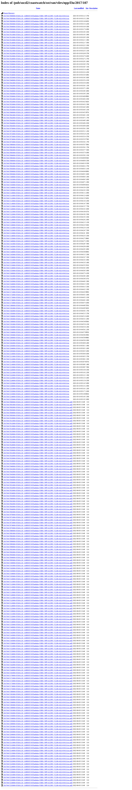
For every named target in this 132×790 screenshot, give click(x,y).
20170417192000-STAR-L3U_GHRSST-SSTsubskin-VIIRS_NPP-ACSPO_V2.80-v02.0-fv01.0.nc (36, 327)
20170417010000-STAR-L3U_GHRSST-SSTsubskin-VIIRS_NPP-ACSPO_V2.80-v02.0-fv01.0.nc (36, 32)
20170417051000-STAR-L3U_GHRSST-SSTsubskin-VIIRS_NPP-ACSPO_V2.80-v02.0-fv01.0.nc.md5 (38, 485)
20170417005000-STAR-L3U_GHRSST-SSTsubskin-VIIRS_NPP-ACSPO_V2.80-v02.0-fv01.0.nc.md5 (38, 415)
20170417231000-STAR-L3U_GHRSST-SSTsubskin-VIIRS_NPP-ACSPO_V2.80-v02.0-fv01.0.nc (36, 388)
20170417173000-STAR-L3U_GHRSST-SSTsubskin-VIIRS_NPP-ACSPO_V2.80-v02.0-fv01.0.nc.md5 (38, 683)
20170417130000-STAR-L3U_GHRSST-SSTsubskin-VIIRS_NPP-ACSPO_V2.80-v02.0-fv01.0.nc (36, 225)
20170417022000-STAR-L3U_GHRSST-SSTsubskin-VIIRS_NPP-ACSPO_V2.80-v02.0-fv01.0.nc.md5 (38, 439)
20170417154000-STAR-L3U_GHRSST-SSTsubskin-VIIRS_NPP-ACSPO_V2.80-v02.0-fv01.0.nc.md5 (38, 654)
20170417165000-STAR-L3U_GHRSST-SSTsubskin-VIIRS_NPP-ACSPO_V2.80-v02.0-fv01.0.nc (36, 287)
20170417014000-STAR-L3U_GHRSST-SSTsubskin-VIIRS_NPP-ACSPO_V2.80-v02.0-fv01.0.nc (36, 43)
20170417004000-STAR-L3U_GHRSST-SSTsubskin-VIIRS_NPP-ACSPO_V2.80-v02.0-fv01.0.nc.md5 (38, 413)
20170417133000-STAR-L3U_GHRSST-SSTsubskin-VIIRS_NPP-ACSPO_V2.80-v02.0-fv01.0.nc (36, 233)
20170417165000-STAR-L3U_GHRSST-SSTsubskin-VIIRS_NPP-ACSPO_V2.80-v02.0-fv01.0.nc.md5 (38, 673)
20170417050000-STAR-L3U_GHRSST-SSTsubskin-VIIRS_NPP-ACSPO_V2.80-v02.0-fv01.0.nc (36, 96)
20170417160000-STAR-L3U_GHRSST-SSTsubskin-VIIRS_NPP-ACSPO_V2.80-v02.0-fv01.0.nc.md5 (38, 659)
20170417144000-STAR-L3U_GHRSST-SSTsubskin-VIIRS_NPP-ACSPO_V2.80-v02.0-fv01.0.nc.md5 (38, 638)
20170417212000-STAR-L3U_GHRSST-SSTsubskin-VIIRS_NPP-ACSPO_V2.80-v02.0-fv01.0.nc (36, 359)
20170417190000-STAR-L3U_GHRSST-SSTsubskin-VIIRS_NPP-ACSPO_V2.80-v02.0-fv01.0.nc (36, 321)
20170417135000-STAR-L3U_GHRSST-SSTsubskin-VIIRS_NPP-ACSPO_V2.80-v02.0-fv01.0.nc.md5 (38, 624)
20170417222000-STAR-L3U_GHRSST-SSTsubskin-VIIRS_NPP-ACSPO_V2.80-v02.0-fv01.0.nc (36, 375)
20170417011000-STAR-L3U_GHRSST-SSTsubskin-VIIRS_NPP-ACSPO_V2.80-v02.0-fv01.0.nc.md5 (38, 421)
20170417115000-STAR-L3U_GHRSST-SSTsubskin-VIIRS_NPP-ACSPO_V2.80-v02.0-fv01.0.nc (36, 206)
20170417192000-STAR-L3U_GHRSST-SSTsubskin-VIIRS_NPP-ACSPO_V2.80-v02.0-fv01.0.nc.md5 (38, 713)
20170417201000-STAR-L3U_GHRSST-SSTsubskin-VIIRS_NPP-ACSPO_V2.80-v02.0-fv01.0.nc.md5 (38, 726)
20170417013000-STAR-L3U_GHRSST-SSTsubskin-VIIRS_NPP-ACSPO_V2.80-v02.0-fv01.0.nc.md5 (38, 426)
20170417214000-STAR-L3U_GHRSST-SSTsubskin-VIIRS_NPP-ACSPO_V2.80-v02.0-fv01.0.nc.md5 (38, 750)
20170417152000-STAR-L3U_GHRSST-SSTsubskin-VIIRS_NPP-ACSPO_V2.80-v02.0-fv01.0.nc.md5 (38, 649)
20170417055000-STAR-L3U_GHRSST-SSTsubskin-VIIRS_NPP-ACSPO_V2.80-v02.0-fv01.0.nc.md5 (38, 496)
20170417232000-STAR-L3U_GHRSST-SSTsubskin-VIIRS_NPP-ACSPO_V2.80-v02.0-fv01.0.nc (36, 391)
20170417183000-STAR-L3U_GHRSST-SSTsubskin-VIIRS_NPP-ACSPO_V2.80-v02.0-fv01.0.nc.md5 (38, 699)
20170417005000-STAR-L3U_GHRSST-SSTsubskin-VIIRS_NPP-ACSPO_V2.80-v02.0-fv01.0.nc (36, 29)
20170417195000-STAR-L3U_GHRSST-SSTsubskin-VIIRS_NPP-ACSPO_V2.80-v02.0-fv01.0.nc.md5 (38, 721)
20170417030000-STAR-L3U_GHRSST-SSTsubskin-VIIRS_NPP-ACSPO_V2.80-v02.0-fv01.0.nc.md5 (38, 450)
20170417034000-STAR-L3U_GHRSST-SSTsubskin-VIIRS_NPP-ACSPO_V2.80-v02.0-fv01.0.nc (36, 75)
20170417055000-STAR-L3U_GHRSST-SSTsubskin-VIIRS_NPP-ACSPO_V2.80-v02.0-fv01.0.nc (36, 110)
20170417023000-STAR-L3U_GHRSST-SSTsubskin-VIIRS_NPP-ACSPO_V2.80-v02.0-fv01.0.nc (36, 56)
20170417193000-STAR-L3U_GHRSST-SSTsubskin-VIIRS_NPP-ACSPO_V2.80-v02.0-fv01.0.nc (36, 329)
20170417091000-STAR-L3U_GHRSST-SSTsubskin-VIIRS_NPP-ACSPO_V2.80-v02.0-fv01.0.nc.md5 (38, 549)
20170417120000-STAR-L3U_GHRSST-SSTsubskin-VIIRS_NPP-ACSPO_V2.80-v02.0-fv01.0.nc (36, 209)
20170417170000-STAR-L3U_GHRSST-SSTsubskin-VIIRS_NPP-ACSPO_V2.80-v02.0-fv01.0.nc (36, 289)
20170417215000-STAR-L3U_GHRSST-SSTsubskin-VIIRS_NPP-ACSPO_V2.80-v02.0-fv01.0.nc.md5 (38, 753)
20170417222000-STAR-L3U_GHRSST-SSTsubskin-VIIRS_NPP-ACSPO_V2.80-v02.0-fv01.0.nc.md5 (38, 761)
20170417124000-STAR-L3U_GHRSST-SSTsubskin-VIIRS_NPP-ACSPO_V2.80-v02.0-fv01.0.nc (36, 219)
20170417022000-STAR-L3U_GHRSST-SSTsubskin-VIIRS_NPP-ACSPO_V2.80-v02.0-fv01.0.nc (36, 53)
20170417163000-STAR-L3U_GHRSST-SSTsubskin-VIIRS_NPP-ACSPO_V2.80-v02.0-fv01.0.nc (36, 281)
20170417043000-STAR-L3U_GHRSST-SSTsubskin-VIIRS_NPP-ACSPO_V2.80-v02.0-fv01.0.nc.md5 (38, 474)
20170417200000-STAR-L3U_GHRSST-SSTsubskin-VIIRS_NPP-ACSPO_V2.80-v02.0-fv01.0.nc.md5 (38, 724)
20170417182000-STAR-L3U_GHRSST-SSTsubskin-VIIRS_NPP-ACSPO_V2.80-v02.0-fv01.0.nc (36, 311)
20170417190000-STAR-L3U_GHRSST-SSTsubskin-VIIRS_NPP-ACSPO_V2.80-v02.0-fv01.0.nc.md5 (38, 708)
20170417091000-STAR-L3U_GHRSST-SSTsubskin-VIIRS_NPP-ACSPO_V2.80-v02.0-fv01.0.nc (36, 163)
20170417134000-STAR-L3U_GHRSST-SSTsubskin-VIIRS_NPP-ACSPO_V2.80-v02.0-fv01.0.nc (36, 236)
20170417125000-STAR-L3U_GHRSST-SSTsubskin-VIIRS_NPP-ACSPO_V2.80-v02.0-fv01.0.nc (36, 222)
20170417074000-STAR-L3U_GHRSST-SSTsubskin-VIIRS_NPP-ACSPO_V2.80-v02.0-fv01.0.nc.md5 (38, 525)
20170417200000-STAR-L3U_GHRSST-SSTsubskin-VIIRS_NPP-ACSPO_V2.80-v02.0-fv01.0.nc (36, 337)
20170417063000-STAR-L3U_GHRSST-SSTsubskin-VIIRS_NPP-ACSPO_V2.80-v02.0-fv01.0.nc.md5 (38, 506)
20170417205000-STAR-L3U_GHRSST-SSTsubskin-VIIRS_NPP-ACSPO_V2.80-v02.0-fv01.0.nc (36, 351)
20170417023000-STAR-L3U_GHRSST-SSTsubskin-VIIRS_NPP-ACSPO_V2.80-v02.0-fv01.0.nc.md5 (38, 442)
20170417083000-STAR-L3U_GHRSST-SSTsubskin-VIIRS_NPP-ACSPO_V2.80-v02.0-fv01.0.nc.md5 (38, 539)
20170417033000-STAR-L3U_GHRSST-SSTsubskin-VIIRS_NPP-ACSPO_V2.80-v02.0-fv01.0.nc (36, 72)
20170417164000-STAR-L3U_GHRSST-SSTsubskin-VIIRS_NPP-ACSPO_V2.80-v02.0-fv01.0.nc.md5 (38, 670)
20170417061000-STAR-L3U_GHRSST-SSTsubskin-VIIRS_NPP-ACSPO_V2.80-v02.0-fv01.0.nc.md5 (38, 501)
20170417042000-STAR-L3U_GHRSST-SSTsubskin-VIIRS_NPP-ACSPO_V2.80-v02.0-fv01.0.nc (36, 85)
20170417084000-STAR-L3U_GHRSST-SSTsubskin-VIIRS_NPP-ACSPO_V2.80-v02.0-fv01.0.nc (36, 155)
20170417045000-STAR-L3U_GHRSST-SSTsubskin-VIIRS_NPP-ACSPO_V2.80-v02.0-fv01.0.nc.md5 (38, 480)
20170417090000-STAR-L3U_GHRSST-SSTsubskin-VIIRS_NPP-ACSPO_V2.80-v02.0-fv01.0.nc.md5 (38, 547)
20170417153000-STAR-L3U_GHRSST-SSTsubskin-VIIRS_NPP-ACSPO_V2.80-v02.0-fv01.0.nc (36, 265)
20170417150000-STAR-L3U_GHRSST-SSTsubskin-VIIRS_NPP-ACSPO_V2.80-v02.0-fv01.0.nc (36, 257)
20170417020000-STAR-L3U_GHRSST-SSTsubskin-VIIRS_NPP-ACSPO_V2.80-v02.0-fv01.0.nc (36, 48)
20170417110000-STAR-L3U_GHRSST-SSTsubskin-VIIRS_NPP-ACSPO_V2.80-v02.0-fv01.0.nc (36, 193)
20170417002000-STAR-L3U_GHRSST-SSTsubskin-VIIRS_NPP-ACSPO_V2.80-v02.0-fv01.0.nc (36, 21)
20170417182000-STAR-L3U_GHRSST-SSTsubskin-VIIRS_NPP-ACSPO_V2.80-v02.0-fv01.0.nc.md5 (38, 697)
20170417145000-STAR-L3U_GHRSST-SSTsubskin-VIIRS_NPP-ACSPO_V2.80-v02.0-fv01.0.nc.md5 (38, 640)
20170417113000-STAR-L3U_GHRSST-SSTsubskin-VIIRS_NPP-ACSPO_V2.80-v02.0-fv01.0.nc (36, 201)
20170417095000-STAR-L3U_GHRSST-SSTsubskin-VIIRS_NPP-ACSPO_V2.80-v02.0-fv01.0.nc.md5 (38, 560)
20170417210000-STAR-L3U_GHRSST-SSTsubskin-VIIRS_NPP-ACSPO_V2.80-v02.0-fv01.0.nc (36, 354)
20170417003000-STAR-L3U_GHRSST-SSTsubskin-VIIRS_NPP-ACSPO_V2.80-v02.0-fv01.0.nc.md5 (38, 410)
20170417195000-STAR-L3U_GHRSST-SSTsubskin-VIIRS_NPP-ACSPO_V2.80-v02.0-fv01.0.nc (36, 335)
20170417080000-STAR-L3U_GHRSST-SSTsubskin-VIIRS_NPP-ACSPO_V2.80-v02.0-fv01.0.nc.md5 (38, 531)
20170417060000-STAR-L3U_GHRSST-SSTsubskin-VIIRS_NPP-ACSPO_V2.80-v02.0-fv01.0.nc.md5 (38, 498)
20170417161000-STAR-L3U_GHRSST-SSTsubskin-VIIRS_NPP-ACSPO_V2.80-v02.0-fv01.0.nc (36, 276)
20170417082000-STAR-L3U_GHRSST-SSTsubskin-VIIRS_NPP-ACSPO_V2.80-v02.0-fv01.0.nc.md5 (38, 536)
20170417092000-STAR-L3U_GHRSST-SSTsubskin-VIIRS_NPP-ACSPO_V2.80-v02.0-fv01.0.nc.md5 (38, 552)
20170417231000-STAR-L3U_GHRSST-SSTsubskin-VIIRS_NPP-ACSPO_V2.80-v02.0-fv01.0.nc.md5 (38, 775)
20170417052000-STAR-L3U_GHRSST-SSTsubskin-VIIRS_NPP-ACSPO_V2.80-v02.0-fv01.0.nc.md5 (38, 488)
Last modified (79, 8)
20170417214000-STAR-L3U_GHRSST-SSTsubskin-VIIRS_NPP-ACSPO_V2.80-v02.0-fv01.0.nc (36, 364)
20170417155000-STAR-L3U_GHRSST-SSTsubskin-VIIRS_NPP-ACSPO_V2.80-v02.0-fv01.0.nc (36, 270)
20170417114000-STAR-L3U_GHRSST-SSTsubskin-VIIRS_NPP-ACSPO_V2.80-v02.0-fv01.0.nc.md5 (38, 590)
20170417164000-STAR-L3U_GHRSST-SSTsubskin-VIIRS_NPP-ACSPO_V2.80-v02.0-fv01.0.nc (36, 284)
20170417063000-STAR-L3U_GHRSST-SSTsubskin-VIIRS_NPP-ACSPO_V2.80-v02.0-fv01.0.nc (36, 120)
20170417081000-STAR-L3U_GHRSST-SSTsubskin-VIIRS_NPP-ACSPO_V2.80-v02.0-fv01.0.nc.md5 (38, 533)
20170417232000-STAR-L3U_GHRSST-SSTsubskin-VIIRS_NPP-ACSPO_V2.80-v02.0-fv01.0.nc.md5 (38, 777)
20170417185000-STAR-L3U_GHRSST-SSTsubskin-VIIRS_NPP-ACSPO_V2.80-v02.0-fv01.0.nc (36, 319)
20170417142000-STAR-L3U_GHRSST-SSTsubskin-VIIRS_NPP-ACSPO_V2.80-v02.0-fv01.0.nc (36, 246)
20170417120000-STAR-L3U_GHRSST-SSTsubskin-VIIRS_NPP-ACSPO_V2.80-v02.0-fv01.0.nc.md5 (38, 595)
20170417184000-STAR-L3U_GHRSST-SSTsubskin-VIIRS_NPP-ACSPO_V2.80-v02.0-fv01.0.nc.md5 (38, 702)
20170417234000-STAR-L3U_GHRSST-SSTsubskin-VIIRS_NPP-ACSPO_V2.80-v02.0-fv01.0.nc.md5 (38, 783)
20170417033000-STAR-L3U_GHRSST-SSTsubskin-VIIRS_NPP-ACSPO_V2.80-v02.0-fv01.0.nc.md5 (38, 458)
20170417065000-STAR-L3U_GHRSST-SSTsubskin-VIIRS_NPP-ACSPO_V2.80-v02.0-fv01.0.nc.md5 (38, 512)
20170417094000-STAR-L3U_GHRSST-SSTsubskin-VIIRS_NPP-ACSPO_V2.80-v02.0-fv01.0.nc (36, 171)
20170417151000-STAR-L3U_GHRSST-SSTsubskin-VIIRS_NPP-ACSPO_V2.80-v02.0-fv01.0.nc (36, 260)
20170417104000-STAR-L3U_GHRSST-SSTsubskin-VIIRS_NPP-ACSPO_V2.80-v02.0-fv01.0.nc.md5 (38, 573)
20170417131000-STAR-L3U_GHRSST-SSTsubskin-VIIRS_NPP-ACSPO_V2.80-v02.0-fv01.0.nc (36, 228)
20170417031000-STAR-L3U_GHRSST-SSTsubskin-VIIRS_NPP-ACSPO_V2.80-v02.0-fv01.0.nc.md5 (38, 453)
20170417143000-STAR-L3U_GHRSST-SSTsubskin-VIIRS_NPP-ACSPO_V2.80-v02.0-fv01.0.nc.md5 (38, 635)
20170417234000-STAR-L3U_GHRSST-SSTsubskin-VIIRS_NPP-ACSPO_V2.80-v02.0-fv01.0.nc (36, 396)
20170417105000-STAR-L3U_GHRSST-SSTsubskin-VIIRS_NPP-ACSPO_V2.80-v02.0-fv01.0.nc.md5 (38, 576)
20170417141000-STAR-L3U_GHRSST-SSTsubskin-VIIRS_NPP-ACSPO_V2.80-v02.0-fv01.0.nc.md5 (38, 630)
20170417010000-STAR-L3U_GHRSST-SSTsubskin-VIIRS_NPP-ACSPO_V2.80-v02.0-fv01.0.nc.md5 (38, 418)
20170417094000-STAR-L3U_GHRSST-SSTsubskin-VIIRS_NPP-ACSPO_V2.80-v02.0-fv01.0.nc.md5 (38, 557)
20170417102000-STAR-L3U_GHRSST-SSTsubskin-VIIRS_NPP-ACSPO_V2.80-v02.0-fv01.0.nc (36, 182)
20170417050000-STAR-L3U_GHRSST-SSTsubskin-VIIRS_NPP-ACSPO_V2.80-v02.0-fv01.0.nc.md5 (38, 482)
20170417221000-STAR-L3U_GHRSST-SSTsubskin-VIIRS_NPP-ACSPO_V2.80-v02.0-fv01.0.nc (36, 372)
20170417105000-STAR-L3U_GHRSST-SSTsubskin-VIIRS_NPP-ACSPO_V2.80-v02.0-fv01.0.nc (36, 190)
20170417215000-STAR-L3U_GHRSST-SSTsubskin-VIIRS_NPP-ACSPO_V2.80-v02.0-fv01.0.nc (36, 367)
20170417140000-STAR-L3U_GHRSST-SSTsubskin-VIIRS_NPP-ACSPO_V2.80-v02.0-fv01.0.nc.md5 (38, 627)
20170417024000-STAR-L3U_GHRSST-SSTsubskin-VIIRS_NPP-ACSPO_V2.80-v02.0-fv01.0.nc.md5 (38, 445)
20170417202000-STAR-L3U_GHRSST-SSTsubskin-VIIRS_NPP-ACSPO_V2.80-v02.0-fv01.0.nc (36, 343)
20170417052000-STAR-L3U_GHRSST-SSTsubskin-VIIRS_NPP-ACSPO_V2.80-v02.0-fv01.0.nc (36, 102)
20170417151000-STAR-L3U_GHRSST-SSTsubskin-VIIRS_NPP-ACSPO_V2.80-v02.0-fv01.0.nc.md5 (38, 646)
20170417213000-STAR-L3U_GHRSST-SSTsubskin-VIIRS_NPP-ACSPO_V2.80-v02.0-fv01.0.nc (36, 362)
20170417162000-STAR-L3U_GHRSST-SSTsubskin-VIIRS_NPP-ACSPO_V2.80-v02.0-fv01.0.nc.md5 (38, 665)
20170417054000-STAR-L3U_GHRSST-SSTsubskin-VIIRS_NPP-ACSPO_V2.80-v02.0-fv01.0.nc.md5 (38, 493)
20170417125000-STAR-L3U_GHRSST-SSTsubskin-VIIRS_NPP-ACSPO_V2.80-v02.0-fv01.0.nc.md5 (38, 608)
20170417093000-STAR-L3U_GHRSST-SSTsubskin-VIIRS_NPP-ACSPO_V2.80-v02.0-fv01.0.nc (36, 169)
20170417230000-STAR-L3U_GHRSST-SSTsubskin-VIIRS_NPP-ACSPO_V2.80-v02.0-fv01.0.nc (36, 386)
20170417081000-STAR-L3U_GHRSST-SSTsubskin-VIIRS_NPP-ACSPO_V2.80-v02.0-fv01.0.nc (36, 147)
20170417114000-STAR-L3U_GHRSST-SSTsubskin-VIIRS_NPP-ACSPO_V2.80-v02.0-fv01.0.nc (36, 203)
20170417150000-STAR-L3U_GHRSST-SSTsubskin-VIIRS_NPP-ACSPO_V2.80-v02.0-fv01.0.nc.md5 (38, 643)
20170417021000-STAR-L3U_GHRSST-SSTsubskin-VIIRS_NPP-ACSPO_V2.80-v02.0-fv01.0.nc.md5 (38, 437)
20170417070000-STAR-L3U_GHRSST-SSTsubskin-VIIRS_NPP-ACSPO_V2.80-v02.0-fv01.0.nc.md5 (38, 514)
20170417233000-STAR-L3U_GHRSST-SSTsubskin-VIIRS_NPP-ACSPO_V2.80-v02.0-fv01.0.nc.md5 (38, 780)
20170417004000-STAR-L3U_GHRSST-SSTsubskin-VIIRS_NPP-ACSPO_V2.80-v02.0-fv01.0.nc (36, 26)
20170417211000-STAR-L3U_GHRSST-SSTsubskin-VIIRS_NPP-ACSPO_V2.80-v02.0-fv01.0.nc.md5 (38, 742)
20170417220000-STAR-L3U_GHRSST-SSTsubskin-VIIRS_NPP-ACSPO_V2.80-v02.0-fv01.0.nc (36, 370)
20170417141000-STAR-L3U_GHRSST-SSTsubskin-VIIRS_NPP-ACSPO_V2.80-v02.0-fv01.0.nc (36, 244)
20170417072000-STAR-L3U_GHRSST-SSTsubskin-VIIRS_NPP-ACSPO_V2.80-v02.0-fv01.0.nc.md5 (38, 520)
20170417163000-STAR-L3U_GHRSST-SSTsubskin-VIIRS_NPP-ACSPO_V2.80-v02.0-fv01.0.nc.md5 (38, 667)
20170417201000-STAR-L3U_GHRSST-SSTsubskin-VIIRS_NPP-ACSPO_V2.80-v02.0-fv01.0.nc (36, 340)
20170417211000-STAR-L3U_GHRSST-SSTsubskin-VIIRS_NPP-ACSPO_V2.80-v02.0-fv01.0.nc (36, 356)
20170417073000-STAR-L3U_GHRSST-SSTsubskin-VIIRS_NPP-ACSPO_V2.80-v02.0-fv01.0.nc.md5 (38, 523)
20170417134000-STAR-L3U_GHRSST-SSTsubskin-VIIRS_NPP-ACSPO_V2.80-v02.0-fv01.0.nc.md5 (38, 622)
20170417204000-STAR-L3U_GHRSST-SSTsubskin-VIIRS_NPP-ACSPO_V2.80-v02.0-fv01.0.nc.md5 (38, 734)
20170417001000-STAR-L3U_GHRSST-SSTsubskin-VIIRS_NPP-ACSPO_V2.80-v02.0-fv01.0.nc (36, 18)
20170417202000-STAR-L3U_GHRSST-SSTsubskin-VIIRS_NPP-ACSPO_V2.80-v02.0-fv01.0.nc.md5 (38, 729)
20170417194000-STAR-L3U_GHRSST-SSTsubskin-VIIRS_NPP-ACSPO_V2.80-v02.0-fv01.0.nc (36, 332)
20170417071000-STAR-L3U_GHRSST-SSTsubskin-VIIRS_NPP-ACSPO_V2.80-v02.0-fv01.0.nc (36, 131)
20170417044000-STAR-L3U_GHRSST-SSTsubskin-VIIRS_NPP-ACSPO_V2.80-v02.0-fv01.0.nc (36, 91)
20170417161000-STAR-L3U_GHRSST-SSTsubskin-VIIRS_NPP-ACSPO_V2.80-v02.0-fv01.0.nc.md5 (38, 662)
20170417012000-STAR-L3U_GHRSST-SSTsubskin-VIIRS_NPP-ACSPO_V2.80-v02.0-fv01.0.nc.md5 (38, 423)
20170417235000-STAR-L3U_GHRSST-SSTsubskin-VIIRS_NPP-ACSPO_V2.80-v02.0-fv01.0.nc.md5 (38, 785)
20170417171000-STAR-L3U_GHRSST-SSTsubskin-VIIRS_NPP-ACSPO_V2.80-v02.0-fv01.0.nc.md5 (38, 678)
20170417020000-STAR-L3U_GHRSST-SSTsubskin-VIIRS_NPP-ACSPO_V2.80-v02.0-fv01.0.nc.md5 (38, 434)
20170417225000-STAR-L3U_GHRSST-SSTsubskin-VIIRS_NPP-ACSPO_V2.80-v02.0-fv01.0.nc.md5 (38, 769)
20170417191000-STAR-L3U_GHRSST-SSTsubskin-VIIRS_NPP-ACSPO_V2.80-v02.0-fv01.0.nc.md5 (38, 710)
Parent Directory (9, 13)
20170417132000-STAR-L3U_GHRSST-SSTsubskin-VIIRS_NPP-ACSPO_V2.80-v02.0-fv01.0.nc (36, 230)
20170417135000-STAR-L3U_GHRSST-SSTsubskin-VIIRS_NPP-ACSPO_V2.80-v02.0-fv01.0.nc (36, 238)
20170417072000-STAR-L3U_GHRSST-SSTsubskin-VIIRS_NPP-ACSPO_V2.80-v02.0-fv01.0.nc (36, 134)
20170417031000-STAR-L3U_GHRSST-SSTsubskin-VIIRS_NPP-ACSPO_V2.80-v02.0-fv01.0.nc (36, 67)
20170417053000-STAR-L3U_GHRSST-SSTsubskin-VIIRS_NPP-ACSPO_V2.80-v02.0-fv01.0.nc (36, 104)
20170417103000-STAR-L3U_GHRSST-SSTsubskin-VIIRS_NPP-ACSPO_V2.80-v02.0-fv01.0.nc (36, 185)
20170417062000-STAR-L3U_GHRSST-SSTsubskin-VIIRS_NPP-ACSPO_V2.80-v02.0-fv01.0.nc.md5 (38, 504)
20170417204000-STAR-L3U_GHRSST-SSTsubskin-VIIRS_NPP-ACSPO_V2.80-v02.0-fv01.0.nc (36, 348)
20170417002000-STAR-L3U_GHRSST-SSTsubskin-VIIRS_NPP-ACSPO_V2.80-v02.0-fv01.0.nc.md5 (38, 407)
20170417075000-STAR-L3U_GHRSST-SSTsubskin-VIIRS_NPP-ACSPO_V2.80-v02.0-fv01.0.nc (36, 142)
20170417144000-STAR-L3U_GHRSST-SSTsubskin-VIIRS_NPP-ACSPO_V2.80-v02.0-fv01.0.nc (36, 252)
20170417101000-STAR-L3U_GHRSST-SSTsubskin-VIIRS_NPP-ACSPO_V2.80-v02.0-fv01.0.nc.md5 (38, 565)
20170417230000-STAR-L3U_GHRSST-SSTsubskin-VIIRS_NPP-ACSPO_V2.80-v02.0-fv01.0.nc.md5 (38, 772)
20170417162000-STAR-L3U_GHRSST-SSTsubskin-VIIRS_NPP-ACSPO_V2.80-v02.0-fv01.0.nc (36, 278)
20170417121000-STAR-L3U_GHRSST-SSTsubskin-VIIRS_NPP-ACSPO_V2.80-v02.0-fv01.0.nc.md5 (38, 598)
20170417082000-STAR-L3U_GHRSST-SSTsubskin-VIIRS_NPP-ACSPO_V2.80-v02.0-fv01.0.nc (36, 150)
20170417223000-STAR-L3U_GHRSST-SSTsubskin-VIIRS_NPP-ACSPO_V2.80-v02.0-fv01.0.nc (36, 378)
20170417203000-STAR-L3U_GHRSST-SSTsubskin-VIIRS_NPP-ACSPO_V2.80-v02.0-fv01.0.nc (36, 346)
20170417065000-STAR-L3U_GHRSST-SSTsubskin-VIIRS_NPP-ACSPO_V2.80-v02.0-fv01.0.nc (36, 126)
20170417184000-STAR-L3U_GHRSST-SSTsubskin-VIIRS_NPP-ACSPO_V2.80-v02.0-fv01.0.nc (36, 316)
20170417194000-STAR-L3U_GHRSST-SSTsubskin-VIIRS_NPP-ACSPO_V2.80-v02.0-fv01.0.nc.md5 (38, 718)
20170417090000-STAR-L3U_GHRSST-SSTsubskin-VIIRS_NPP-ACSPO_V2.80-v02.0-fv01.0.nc (36, 161)
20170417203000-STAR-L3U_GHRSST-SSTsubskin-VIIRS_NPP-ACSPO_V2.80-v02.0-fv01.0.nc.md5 (38, 732)
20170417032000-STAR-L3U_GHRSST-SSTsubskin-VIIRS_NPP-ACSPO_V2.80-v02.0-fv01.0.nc (36, 69)
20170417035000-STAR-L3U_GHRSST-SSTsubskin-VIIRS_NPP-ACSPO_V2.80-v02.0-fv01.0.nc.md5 (38, 464)
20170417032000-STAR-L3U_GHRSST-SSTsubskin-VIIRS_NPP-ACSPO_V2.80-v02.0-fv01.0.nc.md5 (38, 455)
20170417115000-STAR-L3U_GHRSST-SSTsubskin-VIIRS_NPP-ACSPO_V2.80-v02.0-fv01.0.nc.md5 (38, 592)
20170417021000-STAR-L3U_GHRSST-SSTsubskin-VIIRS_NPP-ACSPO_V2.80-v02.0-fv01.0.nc (36, 51)
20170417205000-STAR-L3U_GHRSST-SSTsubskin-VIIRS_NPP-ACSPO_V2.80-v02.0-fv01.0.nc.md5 (38, 737)
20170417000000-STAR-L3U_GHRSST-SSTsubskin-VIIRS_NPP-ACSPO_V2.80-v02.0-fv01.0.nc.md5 (38, 402)
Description (93, 8)
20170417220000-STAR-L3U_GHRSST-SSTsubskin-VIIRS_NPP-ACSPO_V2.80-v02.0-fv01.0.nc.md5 (38, 756)
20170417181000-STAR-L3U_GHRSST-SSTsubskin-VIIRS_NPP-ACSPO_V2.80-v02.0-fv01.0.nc (36, 308)
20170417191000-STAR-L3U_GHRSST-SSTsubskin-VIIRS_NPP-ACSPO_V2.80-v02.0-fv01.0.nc (36, 324)
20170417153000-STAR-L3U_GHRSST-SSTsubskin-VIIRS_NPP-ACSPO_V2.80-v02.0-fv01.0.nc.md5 (38, 651)
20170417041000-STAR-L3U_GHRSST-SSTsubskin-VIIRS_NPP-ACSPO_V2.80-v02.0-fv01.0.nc (36, 83)
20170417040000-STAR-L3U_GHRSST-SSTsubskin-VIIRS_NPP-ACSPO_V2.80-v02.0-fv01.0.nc (36, 80)
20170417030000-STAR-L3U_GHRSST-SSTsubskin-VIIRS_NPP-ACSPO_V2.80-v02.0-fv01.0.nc (36, 64)
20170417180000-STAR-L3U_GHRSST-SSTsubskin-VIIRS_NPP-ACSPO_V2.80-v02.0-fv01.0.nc (36, 305)
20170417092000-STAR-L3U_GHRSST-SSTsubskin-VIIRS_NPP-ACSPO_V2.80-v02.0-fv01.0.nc (36, 166)
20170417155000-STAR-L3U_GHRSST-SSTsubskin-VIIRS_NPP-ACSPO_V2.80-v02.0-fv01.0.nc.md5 (38, 657)
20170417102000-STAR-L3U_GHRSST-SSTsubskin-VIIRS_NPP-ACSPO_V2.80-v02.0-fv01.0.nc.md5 (38, 568)
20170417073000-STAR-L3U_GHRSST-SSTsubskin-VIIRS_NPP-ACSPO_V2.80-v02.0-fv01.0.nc (36, 136)
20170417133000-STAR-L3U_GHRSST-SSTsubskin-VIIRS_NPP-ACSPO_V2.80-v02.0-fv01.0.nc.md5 (38, 619)
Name (38, 8)
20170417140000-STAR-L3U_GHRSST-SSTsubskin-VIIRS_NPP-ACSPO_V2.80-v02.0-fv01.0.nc (36, 241)
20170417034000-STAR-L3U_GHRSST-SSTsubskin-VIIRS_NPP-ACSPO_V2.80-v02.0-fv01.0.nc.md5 (38, 461)
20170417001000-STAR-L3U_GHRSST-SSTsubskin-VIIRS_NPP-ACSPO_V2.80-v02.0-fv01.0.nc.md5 (38, 405)
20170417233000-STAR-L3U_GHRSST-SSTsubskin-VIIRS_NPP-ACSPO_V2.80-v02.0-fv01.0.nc (36, 394)
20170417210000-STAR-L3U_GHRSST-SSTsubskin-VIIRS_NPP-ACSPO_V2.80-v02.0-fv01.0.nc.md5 (38, 740)
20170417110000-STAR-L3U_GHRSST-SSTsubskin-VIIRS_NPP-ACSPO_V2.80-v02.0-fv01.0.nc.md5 (38, 579)
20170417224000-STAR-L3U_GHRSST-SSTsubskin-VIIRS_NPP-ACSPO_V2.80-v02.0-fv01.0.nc (36, 380)
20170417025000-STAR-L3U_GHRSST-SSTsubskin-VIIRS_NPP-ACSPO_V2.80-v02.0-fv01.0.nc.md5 (38, 447)
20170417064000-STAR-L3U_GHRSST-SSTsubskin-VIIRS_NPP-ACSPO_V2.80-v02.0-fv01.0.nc (36, 123)
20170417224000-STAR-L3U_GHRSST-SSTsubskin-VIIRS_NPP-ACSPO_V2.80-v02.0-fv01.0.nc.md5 (38, 767)
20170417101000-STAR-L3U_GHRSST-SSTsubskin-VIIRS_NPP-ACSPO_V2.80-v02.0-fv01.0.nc (36, 179)
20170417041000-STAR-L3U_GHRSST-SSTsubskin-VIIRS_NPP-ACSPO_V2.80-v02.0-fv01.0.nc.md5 (38, 469)
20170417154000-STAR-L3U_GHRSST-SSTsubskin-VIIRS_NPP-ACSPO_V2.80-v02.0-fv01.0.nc (36, 268)
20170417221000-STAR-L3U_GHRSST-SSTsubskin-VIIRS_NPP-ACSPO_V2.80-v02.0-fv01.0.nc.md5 (38, 758)
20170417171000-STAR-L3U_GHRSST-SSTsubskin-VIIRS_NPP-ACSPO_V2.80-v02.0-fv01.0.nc (36, 292)
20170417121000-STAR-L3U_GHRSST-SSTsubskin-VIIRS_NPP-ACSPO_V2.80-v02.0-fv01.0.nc (36, 211)
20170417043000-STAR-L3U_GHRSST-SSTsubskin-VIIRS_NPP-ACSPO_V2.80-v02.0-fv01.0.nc (36, 88)
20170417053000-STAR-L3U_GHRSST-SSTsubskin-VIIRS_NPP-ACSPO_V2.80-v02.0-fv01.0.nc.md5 (38, 490)
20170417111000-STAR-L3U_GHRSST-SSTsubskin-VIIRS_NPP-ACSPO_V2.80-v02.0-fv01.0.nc (36, 195)
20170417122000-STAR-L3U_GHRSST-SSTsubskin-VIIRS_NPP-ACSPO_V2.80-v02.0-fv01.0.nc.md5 (38, 600)
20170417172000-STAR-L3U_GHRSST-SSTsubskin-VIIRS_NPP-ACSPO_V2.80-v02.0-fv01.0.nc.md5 (38, 681)
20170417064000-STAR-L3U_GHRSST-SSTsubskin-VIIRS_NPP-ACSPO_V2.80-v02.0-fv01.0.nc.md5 (38, 509)
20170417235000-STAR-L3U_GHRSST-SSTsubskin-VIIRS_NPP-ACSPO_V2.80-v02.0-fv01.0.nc (36, 399)
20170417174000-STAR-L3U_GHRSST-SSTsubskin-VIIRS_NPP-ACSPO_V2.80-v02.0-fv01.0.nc (36, 300)
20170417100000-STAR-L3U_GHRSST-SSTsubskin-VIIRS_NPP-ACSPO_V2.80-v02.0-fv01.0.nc (36, 177)
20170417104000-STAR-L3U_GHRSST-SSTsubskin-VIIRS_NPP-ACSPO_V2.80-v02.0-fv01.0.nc (36, 187)
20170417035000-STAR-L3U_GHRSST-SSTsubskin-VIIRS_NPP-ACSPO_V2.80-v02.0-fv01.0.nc (36, 77)
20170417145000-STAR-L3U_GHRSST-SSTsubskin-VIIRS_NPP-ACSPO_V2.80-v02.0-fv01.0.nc (36, 254)
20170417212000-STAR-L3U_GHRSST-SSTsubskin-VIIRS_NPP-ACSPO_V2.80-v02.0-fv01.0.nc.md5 (38, 745)
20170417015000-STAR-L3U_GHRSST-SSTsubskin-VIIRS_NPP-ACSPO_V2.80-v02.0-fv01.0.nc (36, 45)
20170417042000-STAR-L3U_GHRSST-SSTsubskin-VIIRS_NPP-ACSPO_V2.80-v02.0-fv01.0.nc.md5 (38, 472)
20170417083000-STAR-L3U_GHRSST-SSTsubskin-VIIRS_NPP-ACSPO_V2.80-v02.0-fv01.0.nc (36, 152)
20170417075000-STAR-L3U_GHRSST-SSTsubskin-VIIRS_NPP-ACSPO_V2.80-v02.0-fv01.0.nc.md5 (38, 528)
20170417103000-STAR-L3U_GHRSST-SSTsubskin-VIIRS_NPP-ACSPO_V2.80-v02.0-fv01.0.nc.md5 (38, 571)
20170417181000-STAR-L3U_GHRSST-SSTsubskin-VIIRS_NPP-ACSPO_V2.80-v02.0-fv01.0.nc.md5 (38, 694)
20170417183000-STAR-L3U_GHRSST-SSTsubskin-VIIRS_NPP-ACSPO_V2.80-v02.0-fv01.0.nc (36, 313)
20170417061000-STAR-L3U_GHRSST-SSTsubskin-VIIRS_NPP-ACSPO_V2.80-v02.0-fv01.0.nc (36, 115)
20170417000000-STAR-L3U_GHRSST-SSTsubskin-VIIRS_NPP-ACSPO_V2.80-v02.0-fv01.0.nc (36, 16)
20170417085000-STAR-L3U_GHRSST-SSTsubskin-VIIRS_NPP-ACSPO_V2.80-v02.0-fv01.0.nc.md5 (38, 544)
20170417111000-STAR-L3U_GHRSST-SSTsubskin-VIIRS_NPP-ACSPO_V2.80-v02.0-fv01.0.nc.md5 (38, 581)
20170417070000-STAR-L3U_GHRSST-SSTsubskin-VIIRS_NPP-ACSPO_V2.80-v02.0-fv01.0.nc (36, 128)
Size (87, 8)
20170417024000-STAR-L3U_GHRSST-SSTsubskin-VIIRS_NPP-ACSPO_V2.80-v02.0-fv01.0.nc (36, 59)
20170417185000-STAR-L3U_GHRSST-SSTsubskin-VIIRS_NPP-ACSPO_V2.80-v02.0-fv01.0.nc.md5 (38, 705)
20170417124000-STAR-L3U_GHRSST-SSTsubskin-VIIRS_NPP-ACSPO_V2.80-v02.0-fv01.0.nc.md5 (38, 606)
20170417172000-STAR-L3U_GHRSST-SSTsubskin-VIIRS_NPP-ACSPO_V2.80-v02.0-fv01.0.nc (36, 295)
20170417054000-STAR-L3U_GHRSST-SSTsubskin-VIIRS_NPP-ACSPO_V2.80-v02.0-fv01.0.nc (36, 107)
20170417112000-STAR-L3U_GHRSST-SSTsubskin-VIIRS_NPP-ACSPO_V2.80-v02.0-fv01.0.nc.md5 (38, 584)
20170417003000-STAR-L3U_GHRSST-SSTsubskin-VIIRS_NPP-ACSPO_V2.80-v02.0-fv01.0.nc (36, 24)
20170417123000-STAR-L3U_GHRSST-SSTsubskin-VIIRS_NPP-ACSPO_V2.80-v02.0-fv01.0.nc (36, 217)
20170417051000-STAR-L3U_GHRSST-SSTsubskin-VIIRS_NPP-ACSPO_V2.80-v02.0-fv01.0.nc (36, 99)
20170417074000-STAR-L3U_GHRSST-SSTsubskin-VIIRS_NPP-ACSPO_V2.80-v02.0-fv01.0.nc (36, 139)
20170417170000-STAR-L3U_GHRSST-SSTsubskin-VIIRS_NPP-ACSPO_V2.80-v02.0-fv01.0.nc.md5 (38, 675)
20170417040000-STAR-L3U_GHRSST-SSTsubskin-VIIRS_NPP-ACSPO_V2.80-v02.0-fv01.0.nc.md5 (38, 466)
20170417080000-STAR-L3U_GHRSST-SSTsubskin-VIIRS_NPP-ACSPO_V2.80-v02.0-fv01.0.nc (36, 144)
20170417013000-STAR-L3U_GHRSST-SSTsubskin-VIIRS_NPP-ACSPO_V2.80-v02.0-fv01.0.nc (36, 40)
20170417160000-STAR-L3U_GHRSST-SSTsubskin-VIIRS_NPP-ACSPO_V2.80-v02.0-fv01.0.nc (36, 273)
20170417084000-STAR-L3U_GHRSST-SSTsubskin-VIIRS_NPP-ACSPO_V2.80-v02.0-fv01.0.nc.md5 (38, 541)
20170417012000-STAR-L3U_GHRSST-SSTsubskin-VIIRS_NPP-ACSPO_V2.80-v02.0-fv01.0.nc (36, 37)
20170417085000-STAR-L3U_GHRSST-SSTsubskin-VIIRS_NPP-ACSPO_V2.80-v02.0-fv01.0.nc (36, 158)
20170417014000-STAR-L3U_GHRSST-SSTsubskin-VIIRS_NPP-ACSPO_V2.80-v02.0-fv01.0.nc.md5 (38, 429)
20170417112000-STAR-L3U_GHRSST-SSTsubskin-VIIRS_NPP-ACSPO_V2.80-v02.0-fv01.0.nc (36, 198)
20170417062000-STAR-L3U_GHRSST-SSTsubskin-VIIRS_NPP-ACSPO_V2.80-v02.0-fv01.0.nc (36, 118)
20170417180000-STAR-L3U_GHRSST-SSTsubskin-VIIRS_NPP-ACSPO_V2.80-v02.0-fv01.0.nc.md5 (38, 691)
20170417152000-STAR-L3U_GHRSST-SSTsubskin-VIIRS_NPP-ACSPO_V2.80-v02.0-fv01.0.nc (36, 262)
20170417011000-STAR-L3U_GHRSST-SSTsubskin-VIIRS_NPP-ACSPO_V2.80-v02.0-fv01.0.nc (36, 34)
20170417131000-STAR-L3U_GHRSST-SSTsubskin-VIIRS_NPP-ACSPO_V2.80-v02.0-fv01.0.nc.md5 (38, 614)
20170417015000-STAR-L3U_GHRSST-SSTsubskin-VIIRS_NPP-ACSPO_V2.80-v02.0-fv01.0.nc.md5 (38, 431)
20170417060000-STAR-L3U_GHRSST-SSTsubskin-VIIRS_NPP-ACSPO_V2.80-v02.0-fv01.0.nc (36, 112)
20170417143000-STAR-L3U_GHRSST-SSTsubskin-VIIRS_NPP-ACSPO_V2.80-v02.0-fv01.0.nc (36, 249)
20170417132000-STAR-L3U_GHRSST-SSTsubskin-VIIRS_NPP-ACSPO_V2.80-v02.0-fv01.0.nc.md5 (38, 616)
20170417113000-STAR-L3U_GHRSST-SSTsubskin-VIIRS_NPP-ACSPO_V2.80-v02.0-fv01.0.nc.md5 (38, 587)
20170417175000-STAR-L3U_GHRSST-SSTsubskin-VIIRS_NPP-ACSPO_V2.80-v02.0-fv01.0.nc (36, 303)
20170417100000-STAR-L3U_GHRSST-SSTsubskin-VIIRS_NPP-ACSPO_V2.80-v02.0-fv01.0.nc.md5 (38, 563)
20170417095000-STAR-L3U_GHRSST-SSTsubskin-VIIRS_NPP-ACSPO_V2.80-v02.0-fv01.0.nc (36, 174)
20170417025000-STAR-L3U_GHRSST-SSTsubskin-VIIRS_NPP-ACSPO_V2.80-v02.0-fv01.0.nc (36, 61)
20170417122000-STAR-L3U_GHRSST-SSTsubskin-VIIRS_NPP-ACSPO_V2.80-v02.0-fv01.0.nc (36, 214)
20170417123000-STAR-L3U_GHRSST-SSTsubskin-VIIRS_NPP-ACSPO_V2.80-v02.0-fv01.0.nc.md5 (38, 603)
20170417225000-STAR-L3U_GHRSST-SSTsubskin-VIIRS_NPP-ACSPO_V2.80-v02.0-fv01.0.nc (36, 383)
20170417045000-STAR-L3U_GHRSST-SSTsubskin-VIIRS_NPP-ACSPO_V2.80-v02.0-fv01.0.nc (36, 93)
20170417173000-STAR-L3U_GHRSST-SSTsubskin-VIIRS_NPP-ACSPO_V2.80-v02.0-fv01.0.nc (36, 297)
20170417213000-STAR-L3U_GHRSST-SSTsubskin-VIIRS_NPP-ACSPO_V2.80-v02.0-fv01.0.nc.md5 (38, 748)
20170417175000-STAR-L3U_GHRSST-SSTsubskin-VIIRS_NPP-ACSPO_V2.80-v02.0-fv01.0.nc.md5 (38, 689)
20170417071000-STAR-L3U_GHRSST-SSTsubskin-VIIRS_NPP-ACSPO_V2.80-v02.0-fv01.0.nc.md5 (38, 517)
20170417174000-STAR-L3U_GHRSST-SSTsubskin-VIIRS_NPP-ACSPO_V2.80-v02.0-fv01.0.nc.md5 (38, 686)
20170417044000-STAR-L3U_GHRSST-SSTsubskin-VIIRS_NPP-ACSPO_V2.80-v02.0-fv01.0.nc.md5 (38, 477)
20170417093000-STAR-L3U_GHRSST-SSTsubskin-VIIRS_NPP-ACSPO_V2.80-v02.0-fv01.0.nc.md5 (38, 555)
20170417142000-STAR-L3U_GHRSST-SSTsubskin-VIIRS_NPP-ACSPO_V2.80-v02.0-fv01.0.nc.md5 (38, 632)
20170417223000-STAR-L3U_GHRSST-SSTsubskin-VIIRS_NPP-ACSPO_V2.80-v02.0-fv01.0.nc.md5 (38, 764)
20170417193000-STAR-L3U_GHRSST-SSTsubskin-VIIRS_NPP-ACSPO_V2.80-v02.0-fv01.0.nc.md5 (38, 716)
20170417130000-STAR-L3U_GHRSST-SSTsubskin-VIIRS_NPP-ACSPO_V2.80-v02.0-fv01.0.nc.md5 (38, 611)
